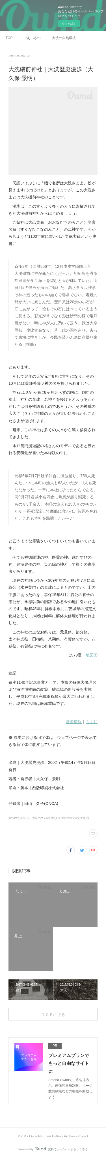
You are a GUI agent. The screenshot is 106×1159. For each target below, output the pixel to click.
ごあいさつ (32, 38)
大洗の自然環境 (64, 38)
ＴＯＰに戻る (53, 1014)
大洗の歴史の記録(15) (75, 818)
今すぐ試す (69, 23)
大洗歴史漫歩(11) (19, 818)
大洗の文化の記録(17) (46, 818)
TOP (9, 38)
